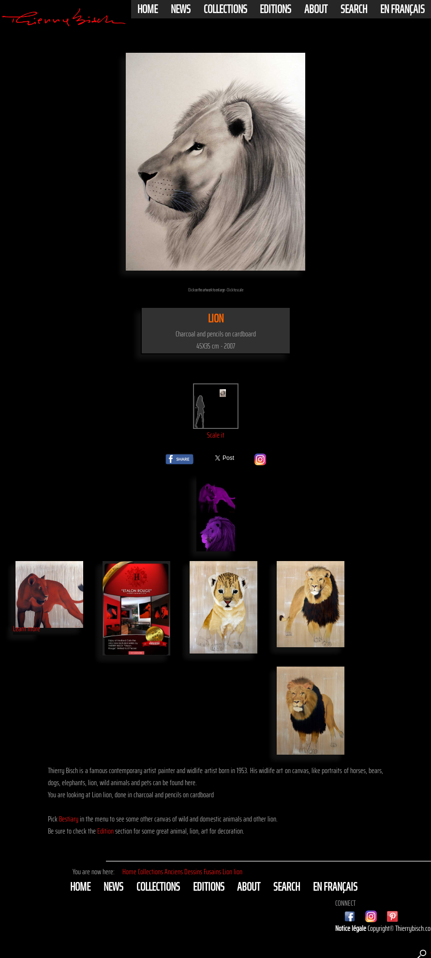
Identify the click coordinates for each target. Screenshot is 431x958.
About (315, 9)
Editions (275, 9)
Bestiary (68, 819)
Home (147, 9)
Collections (225, 9)
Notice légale (351, 928)
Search (354, 9)
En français (402, 9)
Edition (105, 831)
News (181, 9)
